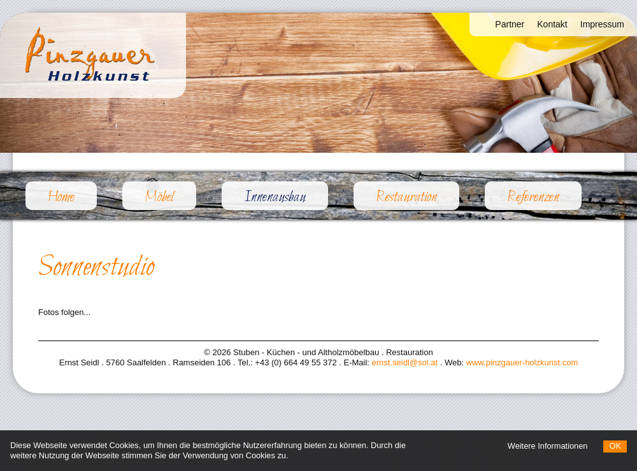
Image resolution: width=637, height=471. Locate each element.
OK (615, 446)
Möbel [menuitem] (159, 197)
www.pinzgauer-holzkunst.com (522, 362)
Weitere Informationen (548, 446)
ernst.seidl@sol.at (405, 362)
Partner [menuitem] (509, 24)
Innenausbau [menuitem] (286, 196)
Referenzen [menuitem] (533, 197)
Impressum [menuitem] (602, 24)
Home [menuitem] (61, 197)
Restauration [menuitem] (406, 197)
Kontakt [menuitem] (552, 24)
